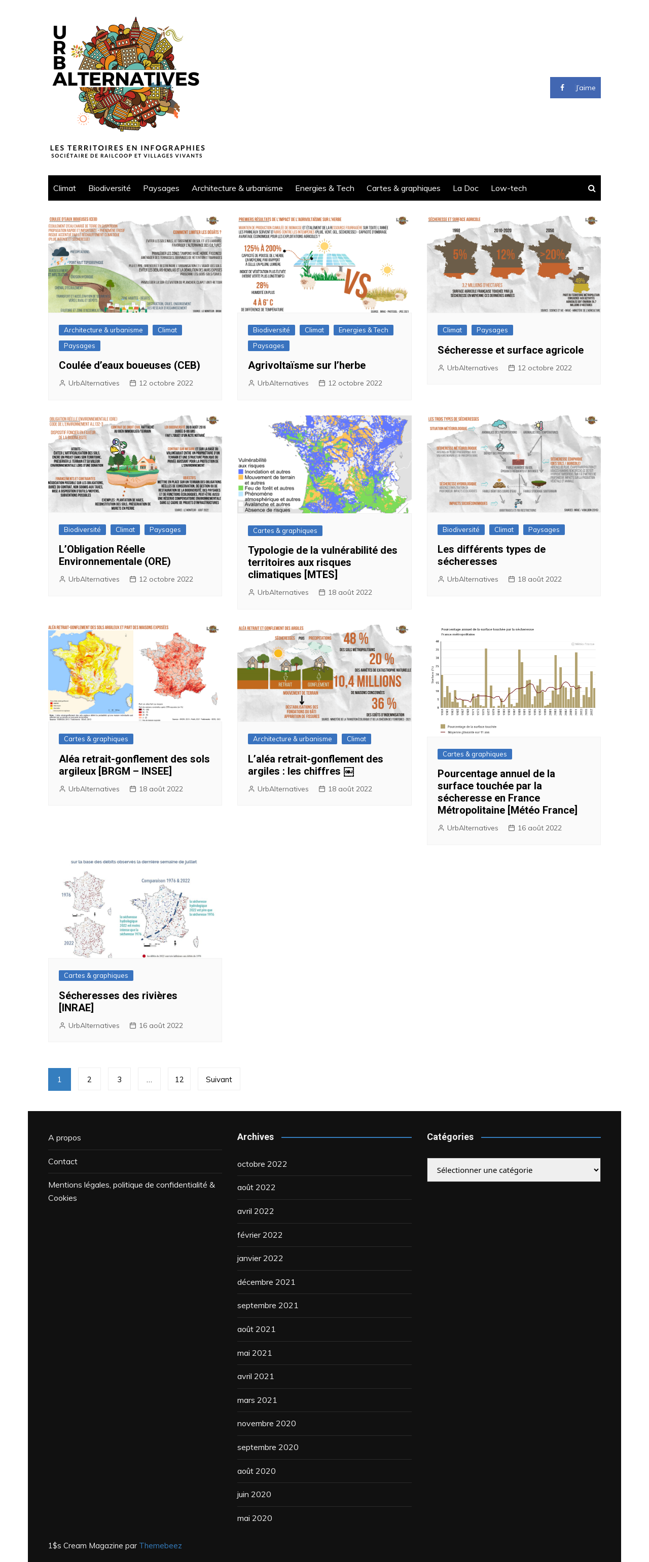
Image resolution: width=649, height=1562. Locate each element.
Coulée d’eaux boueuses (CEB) (129, 365)
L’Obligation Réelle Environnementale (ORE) (115, 555)
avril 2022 (255, 1211)
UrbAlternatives (94, 383)
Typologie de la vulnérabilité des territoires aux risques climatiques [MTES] (323, 562)
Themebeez (160, 1545)
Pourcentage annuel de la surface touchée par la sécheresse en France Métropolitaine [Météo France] (508, 792)
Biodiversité (109, 188)
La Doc (466, 188)
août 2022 (256, 1187)
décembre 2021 (266, 1282)
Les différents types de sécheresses (492, 555)
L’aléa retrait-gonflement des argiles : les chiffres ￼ (315, 765)
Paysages (161, 188)
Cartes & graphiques (404, 188)
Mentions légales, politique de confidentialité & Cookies (131, 1191)
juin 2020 (254, 1494)
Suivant (219, 1079)
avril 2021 (255, 1376)
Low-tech (509, 188)
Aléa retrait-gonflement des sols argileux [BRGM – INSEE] (134, 765)
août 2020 (256, 1471)
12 (179, 1079)
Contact (63, 1161)
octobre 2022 (262, 1164)
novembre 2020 (266, 1423)
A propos (64, 1137)
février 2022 (260, 1235)
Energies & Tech (324, 188)
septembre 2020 (268, 1447)
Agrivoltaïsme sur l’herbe (307, 365)
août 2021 (256, 1329)
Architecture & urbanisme (237, 188)
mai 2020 (254, 1518)
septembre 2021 (268, 1305)
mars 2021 (257, 1400)
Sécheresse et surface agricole (511, 350)
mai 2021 (254, 1353)
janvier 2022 (260, 1258)
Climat (64, 188)
